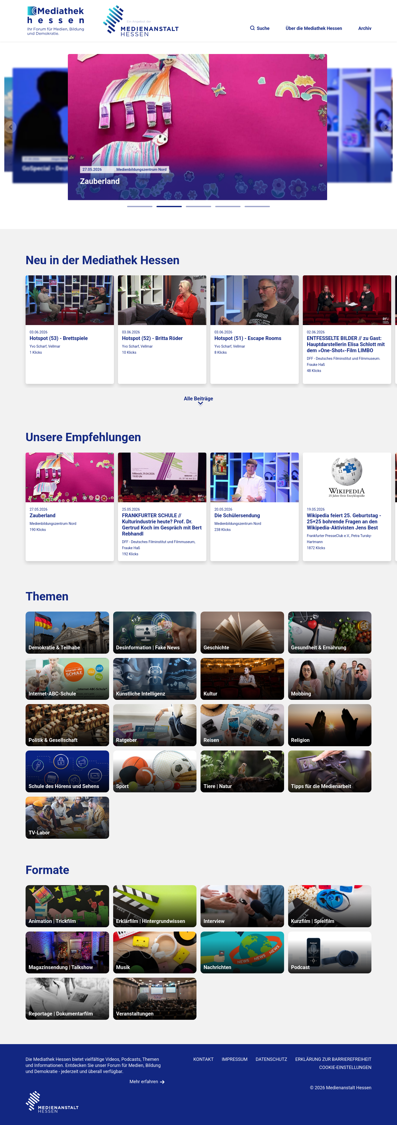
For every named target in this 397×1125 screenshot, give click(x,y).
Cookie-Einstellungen (345, 1067)
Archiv (364, 28)
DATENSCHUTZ (271, 1059)
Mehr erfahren (143, 1081)
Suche (259, 28)
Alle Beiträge (198, 399)
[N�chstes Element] (387, 127)
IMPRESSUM (235, 1059)
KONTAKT (203, 1059)
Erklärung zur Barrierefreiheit (333, 1059)
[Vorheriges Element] (10, 127)
